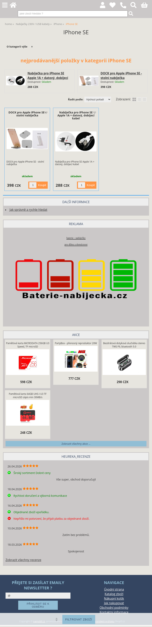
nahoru (146, 621)
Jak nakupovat (114, 603)
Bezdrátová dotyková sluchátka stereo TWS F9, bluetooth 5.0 (124, 345)
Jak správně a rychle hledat (28, 210)
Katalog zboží (114, 594)
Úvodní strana (114, 589)
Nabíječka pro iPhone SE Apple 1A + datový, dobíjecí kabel (48, 78)
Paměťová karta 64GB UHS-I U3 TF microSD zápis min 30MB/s (28, 395)
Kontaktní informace (114, 612)
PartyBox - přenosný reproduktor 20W (76, 343)
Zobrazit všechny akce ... (76, 443)
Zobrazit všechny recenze (23, 560)
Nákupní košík (114, 599)
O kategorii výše (17, 46)
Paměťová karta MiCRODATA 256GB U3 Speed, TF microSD (27, 345)
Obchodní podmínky (114, 608)
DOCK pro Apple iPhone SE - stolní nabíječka (27, 113)
